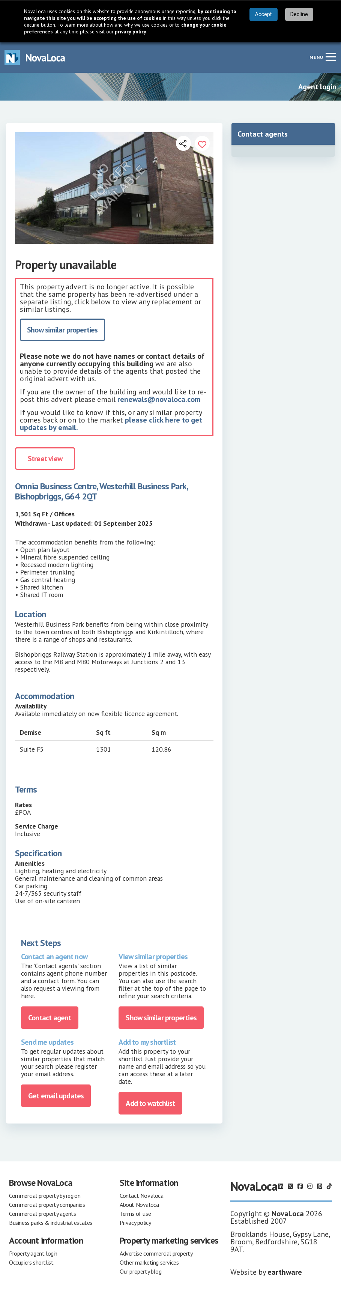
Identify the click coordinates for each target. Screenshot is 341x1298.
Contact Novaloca (142, 1195)
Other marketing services (149, 1262)
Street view (45, 458)
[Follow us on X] (290, 1186)
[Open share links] (183, 143)
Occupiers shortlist (31, 1262)
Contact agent (49, 1018)
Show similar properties (62, 330)
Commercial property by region (44, 1195)
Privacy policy (135, 1222)
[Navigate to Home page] (35, 57)
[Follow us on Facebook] (300, 1186)
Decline (299, 14)
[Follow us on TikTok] (329, 1186)
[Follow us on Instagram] (309, 1186)
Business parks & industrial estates (50, 1222)
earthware (284, 1272)
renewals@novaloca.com (158, 399)
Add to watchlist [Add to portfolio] (150, 1103)
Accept (263, 14)
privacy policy (130, 31)
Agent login (317, 87)
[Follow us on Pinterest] (319, 1186)
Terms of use (135, 1213)
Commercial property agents (42, 1213)
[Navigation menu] (330, 56)
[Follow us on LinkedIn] (280, 1186)
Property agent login (33, 1253)
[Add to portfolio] (202, 143)
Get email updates (56, 1096)
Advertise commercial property (156, 1253)
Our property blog (140, 1271)
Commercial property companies (47, 1204)
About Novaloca (139, 1204)
